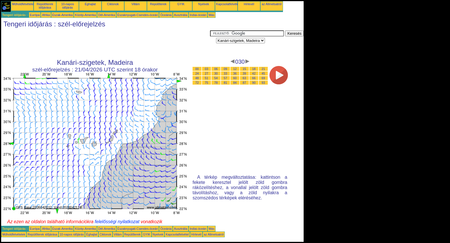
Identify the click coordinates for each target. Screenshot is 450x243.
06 (216, 69)
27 (206, 73)
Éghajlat (90, 4)
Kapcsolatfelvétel (227, 4)
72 (197, 82)
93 (263, 82)
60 (235, 78)
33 (225, 73)
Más (211, 15)
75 (206, 82)
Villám (135, 4)
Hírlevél (249, 4)
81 (225, 82)
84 (235, 82)
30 (216, 73)
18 (254, 69)
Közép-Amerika (85, 15)
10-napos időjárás (67, 5)
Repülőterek (158, 4)
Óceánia (166, 15)
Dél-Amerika (106, 15)
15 (244, 69)
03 (206, 69)
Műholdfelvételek (23, 4)
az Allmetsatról (272, 4)
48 (197, 78)
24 (197, 73)
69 (263, 78)
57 (225, 78)
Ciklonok (113, 4)
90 (254, 82)
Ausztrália (180, 15)
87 (244, 82)
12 (235, 69)
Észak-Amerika (62, 15)
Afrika (46, 15)
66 (254, 78)
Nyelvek (203, 4)
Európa (35, 15)
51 (206, 78)
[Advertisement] (105, 43)
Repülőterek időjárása (45, 5)
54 (216, 78)
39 (244, 73)
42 (254, 73)
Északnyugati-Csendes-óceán (137, 15)
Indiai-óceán (198, 15)
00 (197, 69)
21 (263, 69)
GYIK (181, 4)
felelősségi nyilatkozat (117, 221)
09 (225, 69)
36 (235, 73)
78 (216, 82)
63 (244, 78)
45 (263, 73)
